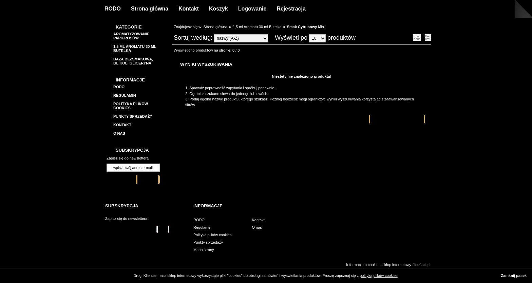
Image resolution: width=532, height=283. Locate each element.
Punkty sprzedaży (132, 116)
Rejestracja (291, 9)
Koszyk (218, 9)
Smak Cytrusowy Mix (305, 27)
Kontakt (188, 9)
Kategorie (128, 27)
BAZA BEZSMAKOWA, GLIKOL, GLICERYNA (133, 61)
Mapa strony (203, 250)
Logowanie (252, 9)
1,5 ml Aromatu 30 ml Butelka (257, 27)
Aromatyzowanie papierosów (131, 36)
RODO (112, 9)
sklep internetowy (396, 265)
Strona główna (149, 9)
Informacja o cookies (363, 265)
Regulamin (124, 95)
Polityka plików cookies (212, 235)
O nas (119, 133)
